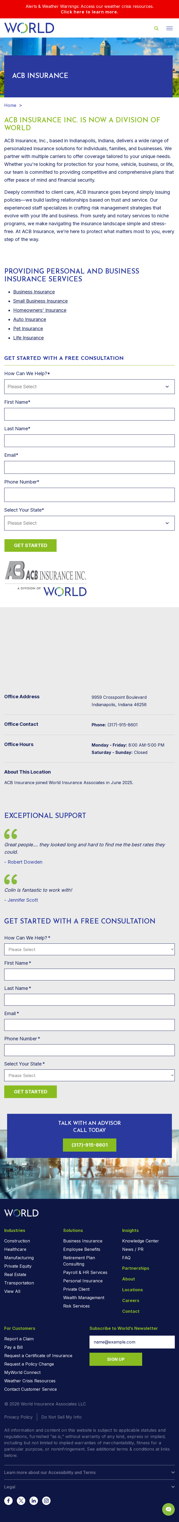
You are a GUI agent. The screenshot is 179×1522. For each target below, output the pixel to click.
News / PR (132, 1249)
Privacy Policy (18, 1417)
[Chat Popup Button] (168, 1509)
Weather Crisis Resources (30, 1380)
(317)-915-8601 (90, 1145)
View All (12, 1291)
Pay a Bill (13, 1347)
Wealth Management (83, 1297)
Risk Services (76, 1306)
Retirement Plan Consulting (79, 1261)
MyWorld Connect (22, 1372)
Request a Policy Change (29, 1364)
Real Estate (15, 1274)
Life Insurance (28, 337)
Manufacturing (19, 1257)
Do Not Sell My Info (61, 1417)
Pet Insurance (28, 328)
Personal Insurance (83, 1280)
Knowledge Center (140, 1240)
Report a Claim (19, 1338)
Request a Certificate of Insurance (38, 1355)
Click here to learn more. (89, 11)
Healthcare (15, 1249)
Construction (17, 1240)
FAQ (126, 1257)
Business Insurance (82, 1240)
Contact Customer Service (30, 1389)
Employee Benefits (81, 1249)
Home (10, 105)
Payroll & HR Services (85, 1272)
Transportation (19, 1282)
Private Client (76, 1289)
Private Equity (18, 1266)
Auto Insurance (29, 319)
